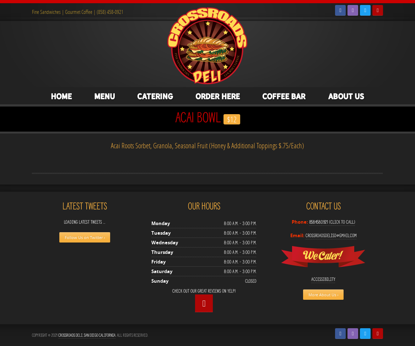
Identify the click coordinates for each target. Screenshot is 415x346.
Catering (155, 96)
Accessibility (323, 279)
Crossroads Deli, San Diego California (86, 335)
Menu (104, 96)
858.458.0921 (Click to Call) (332, 222)
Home (61, 96)
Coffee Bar (284, 96)
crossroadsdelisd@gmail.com (331, 235)
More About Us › (323, 294)
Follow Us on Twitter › (85, 237)
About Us (346, 96)
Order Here (217, 96)
